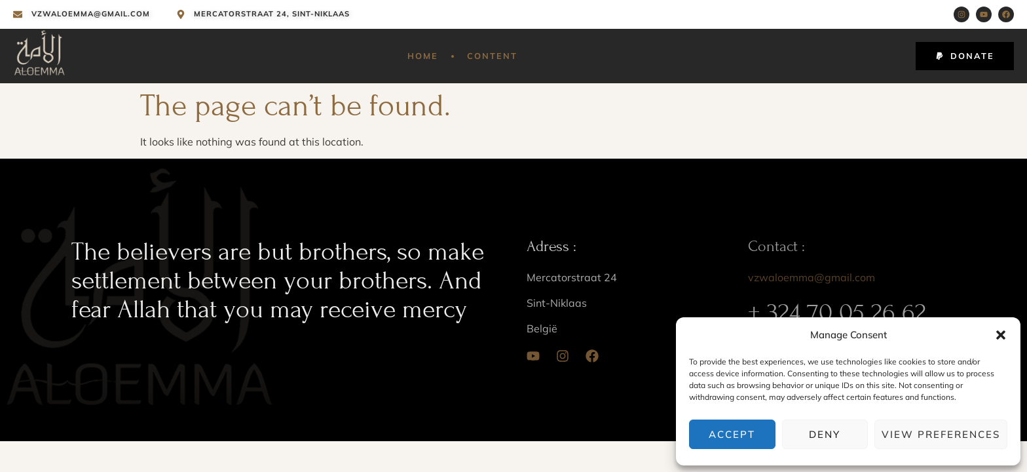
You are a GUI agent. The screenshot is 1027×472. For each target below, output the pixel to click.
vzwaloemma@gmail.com (811, 277)
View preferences (941, 434)
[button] (1000, 335)
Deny (824, 434)
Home (422, 55)
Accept (732, 434)
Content (492, 55)
